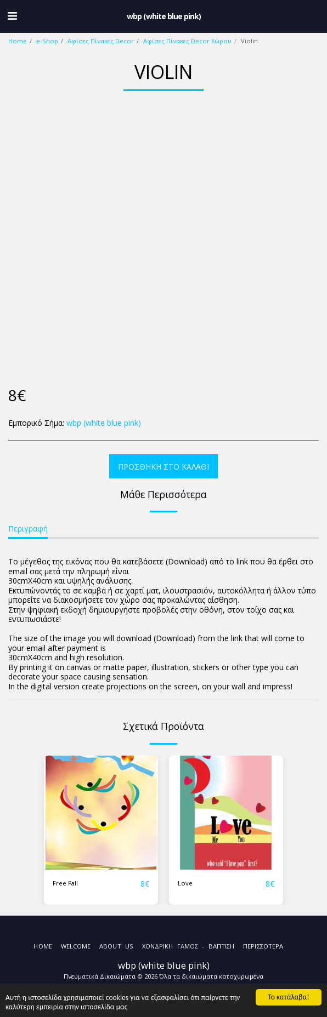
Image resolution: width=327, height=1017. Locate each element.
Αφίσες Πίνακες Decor (100, 41)
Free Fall (65, 883)
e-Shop (47, 41)
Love (185, 883)
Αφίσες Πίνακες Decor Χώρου (187, 41)
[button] (12, 15)
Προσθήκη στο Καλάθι (163, 466)
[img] (101, 813)
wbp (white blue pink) (103, 423)
